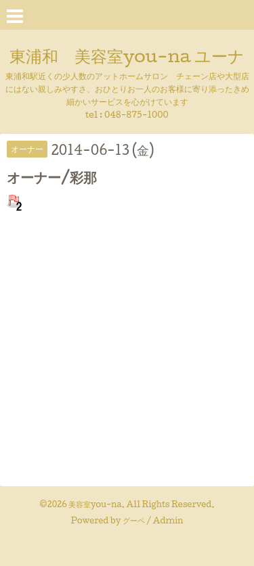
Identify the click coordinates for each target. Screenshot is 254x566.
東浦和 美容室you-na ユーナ (127, 55)
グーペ (134, 520)
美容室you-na (95, 504)
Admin (168, 520)
